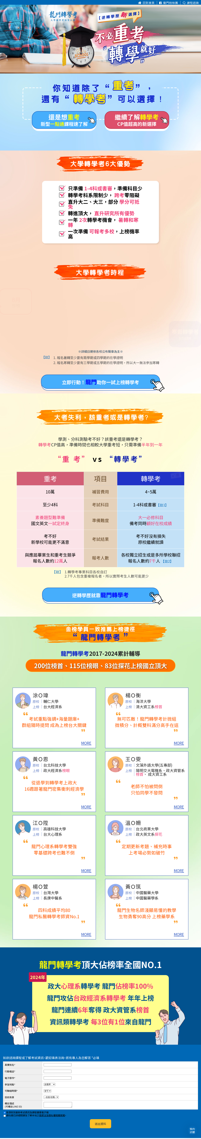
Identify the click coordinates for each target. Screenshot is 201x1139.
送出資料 (100, 1125)
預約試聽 (192, 1130)
